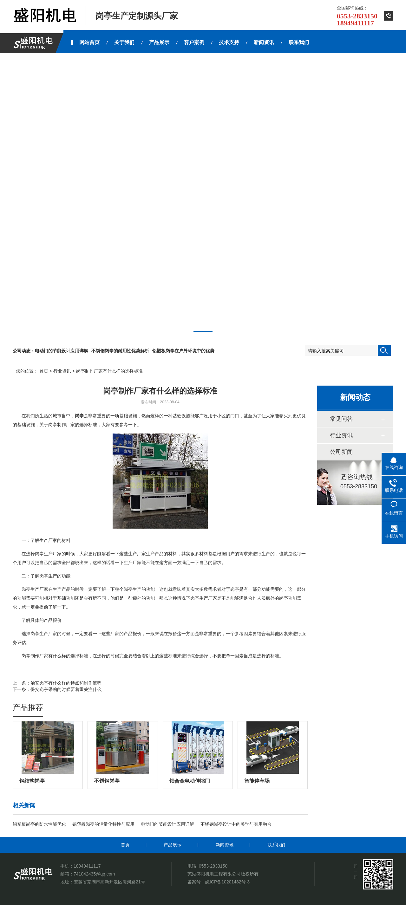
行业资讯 (62, 371)
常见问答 (341, 419)
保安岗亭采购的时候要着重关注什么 (66, 689)
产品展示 (172, 844)
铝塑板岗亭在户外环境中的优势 (183, 350)
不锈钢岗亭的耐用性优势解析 (120, 350)
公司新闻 (341, 452)
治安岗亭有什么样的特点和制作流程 (66, 683)
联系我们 (276, 844)
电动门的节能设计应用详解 (61, 350)
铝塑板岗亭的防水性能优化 (39, 824)
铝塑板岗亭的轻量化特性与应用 (103, 824)
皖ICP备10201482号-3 (227, 881)
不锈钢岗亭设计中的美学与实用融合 (236, 824)
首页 (43, 371)
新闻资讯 (224, 844)
